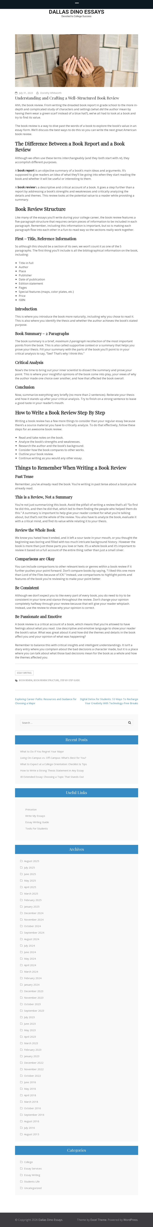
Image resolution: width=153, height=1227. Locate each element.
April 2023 (30, 1036)
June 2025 (30, 874)
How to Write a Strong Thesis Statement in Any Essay (52, 770)
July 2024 (29, 945)
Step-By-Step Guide (70, 680)
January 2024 (31, 984)
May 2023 (30, 1030)
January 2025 (31, 906)
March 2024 (31, 971)
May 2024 (30, 958)
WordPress (130, 1220)
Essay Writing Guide (37, 822)
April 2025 (30, 887)
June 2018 (30, 1082)
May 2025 (30, 880)
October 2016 (32, 1108)
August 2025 (31, 861)
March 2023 (31, 1043)
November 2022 (34, 1069)
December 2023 (33, 991)
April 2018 (30, 1095)
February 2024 (33, 978)
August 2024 (31, 939)
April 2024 (30, 965)
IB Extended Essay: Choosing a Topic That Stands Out (52, 776)
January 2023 (31, 1056)
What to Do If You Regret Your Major (42, 751)
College (28, 1162)
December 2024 (33, 913)
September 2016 (34, 1114)
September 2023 (34, 1010)
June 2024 (30, 952)
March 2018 (31, 1101)
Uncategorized (33, 1188)
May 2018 (30, 1088)
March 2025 (31, 893)
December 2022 (33, 1062)
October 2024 (32, 926)
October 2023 (32, 1004)
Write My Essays (35, 815)
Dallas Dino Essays (76, 12)
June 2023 (30, 1023)
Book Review (25, 680)
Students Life (32, 1181)
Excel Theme (98, 1220)
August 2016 (31, 1121)
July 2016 (29, 1127)
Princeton (31, 809)
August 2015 (31, 1134)
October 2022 (32, 1075)
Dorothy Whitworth (51, 93)
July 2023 (29, 1017)
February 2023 (33, 1049)
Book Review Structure (46, 680)
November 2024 (34, 919)
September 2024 (34, 932)
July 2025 (29, 867)
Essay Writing (24, 672)
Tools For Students (36, 828)
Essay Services (33, 1168)
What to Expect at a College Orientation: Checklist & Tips (53, 764)
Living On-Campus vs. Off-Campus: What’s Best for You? (53, 757)
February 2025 (33, 900)
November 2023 (34, 997)
